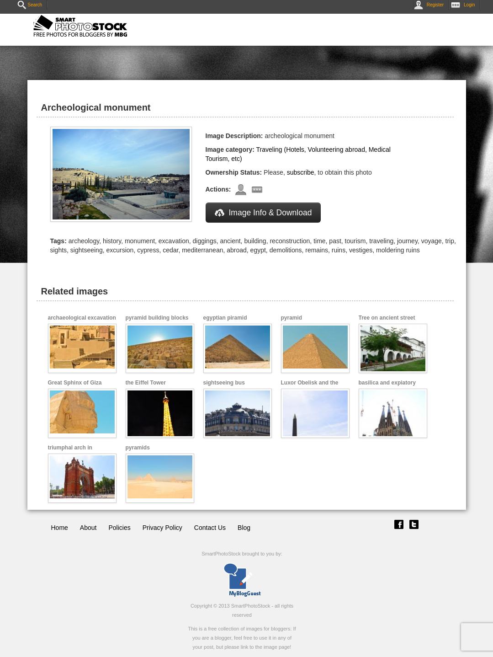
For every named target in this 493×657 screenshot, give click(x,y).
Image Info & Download (263, 212)
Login (465, 4)
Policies (119, 527)
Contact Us (210, 527)
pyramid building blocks (157, 318)
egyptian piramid (225, 318)
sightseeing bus (224, 382)
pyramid (291, 318)
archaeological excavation (82, 318)
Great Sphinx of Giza (75, 382)
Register (431, 4)
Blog (244, 527)
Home (59, 527)
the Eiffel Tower (146, 382)
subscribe (300, 172)
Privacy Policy (162, 527)
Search (29, 4)
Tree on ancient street (387, 318)
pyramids (138, 447)
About (88, 527)
